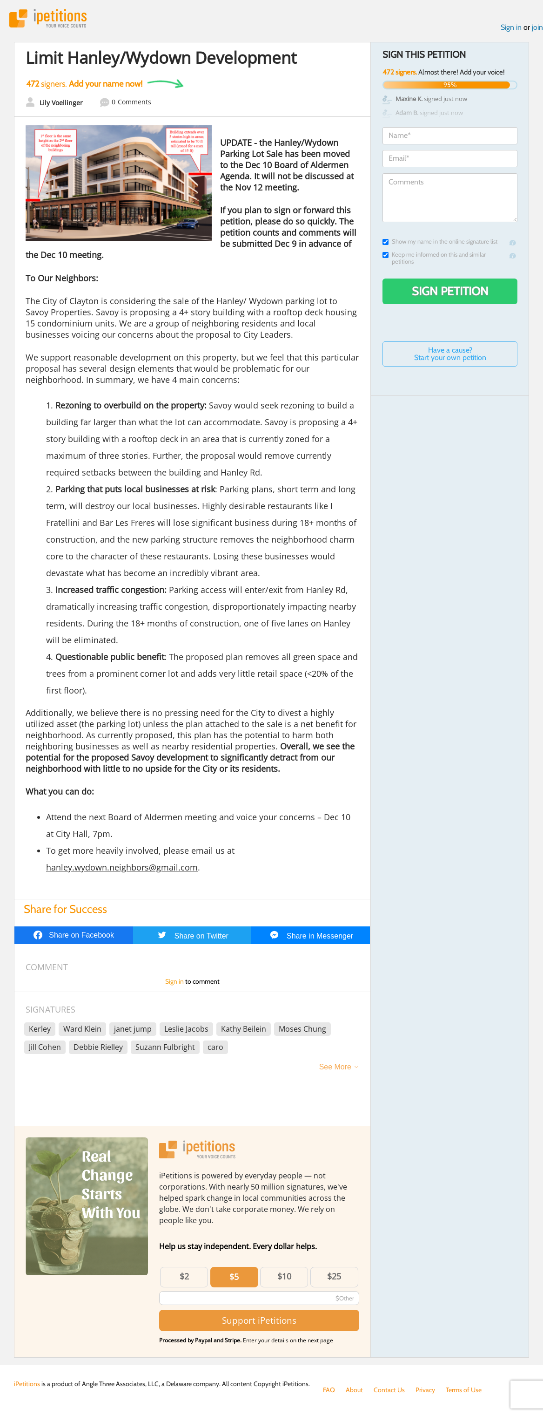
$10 (284, 1276)
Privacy (425, 1390)
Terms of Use (464, 1390)
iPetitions (48, 18)
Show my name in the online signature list (439, 241)
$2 (184, 1276)
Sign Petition (450, 291)
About (354, 1390)
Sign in (511, 27)
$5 (234, 1276)
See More (335, 1067)
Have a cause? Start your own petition (450, 354)
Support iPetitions (259, 1320)
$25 (334, 1276)
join (537, 27)
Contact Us (389, 1390)
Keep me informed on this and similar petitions (434, 258)
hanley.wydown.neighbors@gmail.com (122, 867)
